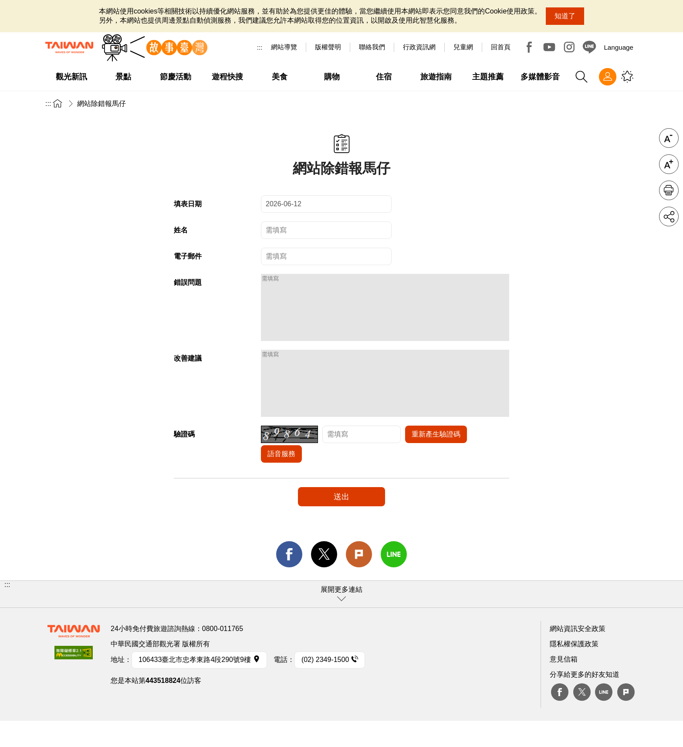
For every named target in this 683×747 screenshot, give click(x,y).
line (394, 580)
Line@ (589, 47)
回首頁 (501, 47)
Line (603, 718)
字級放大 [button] (669, 164)
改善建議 (188, 371)
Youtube (549, 47)
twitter (324, 580)
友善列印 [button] (669, 190)
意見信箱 (564, 685)
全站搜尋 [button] (581, 76)
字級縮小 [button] (669, 138)
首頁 (57, 103)
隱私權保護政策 (574, 670)
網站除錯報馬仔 (101, 103)
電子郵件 (188, 256)
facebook (289, 580)
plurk (626, 718)
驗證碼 (184, 460)
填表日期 (188, 204)
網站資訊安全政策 (577, 654)
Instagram (569, 47)
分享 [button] (669, 216)
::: (260, 47)
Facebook (529, 47)
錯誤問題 (188, 282)
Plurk (359, 580)
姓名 (181, 230)
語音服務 (281, 480)
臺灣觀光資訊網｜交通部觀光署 (69, 47)
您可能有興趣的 (627, 76)
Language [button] (618, 47)
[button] (341, 620)
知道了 (565, 16)
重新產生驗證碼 (436, 460)
